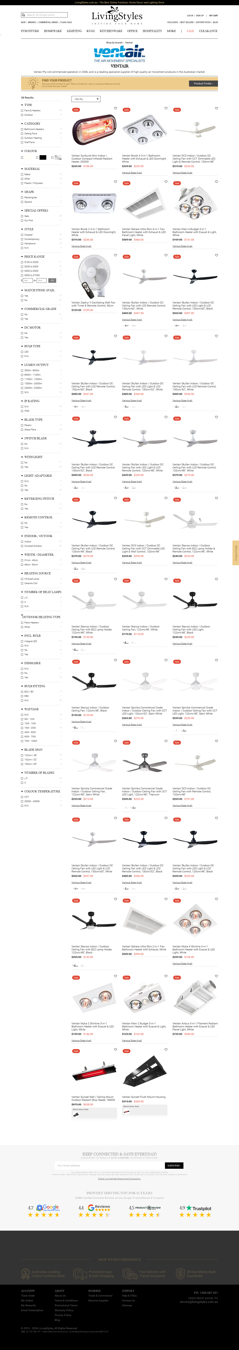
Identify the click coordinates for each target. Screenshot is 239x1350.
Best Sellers (187, 22)
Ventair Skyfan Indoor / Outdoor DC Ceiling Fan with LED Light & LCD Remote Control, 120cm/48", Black (193, 868)
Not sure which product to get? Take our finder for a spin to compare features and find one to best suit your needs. (81, 85)
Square (28, 201)
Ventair (129, 42)
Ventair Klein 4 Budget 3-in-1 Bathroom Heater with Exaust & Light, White (195, 232)
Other (27, 178)
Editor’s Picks (203, 22)
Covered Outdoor (33, 546)
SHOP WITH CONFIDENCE (119, 1260)
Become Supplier (98, 1300)
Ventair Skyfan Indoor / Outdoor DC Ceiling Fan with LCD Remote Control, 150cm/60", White (144, 305)
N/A (26, 247)
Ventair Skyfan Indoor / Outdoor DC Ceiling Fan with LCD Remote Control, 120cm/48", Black (93, 548)
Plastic (27, 425)
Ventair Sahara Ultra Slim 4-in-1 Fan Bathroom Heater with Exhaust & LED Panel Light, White (144, 232)
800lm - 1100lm (32, 374)
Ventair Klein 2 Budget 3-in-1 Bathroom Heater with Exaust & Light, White (144, 1026)
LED (26, 351)
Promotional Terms (66, 1305)
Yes (26, 295)
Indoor (27, 541)
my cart (213, 15)
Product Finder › (203, 83)
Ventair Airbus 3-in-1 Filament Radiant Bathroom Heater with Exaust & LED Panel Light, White (195, 1026)
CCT (26, 797)
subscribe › (174, 1165)
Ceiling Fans (30, 133)
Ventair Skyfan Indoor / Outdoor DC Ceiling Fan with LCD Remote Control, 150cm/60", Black (93, 386)
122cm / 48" (30, 755)
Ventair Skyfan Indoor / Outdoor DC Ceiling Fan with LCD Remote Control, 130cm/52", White (194, 386)
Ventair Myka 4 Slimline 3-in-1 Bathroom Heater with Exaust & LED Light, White (194, 949)
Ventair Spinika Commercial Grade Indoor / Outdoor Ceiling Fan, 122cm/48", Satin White (92, 791)
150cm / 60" (30, 764)
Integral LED (30, 641)
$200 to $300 (31, 266)
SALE (190, 31)
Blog (215, 22)
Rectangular (30, 197)
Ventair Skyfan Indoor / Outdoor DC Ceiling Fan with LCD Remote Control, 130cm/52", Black (93, 467)
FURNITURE (30, 31)
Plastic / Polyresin (33, 183)
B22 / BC (29, 691)
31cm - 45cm (31, 560)
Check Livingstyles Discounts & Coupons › (119, 1178)
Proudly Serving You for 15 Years (119, 1193)
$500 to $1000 (32, 275)
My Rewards (28, 1305)
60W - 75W (30, 736)
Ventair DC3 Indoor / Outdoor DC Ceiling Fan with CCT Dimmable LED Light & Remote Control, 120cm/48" (194, 158)
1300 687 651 (209, 1293)
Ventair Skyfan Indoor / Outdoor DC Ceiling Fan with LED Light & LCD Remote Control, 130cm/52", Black (142, 868)
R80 (26, 696)
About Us (60, 1295)
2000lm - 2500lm (33, 388)
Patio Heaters (31, 622)
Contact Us (128, 1300)
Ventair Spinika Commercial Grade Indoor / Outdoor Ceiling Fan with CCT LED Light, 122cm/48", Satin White (195, 710)
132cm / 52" (30, 759)
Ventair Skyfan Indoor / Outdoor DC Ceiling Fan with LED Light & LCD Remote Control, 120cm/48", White (142, 467)
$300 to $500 (31, 270)
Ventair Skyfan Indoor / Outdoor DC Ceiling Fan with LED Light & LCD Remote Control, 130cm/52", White (142, 386)
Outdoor (28, 114)
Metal (27, 174)
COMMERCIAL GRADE (48, 22)
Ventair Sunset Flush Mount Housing (143, 1096)
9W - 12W (29, 719)
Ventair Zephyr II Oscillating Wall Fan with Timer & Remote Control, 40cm (93, 304)
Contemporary (32, 239)
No (25, 300)
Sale (26, 216)
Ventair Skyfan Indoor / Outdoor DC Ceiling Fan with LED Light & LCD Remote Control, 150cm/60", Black (193, 305)
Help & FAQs (129, 1295)
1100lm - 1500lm (33, 379)
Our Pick (28, 220)
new (23, 22)
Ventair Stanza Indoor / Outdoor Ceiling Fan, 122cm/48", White (141, 628)
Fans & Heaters (32, 110)
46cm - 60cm (31, 564)
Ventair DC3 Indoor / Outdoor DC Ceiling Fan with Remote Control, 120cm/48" (192, 791)
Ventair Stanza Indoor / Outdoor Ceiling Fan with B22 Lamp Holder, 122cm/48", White (92, 629)
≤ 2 (25, 597)
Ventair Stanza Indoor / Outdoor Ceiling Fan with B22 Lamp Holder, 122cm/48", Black (92, 949)
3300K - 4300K (32, 801)
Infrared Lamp (31, 578)
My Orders (27, 1300)
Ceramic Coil (30, 583)
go (52, 280)
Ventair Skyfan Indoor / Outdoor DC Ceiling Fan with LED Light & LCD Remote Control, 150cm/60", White (92, 868)
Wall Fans (29, 142)
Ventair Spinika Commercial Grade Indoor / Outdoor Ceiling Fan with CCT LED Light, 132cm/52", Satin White (144, 710)
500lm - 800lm (31, 370)
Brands (32, 22)
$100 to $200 (31, 262)
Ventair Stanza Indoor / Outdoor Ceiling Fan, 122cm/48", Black (90, 709)
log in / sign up (195, 15)
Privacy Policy (63, 1315)
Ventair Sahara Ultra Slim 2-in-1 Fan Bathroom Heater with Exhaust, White (144, 948)
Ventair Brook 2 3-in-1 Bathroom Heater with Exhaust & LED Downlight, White (94, 232)
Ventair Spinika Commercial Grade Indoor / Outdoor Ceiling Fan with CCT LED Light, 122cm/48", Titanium (144, 791)
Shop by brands (114, 42)
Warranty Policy (64, 1310)
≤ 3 (25, 778)
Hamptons (30, 243)
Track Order (28, 1295)
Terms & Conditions (66, 1300)
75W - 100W (30, 741)
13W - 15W (30, 723)
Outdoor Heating (33, 138)
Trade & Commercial (100, 1295)
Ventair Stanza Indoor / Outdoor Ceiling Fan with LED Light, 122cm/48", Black (191, 629)
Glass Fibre (30, 429)
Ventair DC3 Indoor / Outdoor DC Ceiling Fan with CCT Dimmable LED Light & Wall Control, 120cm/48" (143, 548)
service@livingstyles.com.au (199, 1302)
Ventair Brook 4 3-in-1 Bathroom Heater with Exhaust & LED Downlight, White (144, 158)
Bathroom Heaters (34, 129)
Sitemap (127, 1305)
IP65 (26, 411)
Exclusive (172, 22)
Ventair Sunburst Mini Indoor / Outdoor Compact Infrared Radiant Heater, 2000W (92, 158)
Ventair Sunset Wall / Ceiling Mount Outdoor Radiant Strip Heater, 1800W (93, 1098)
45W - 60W (30, 732)
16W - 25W (30, 727)
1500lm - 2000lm (33, 383)
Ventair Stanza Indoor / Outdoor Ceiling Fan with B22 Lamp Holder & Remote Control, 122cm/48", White (194, 548)
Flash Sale (66, 22)
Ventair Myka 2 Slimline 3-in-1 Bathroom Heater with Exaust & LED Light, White (93, 1026)
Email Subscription (32, 1310)
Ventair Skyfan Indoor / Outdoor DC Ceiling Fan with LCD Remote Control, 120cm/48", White (194, 467)
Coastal (28, 234)
